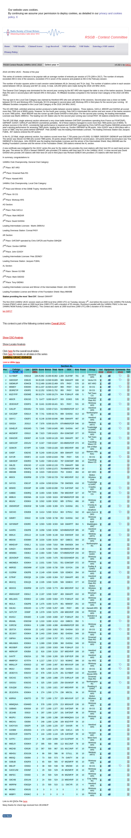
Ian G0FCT (7, 311)
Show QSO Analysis (13, 337)
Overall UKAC (58, 323)
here (10, 351)
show (100, 372)
